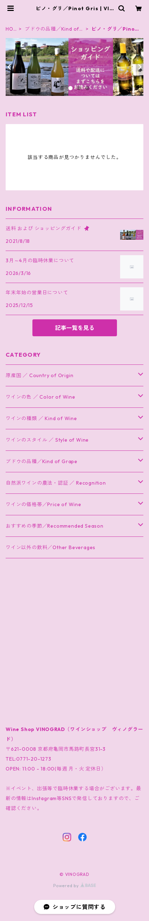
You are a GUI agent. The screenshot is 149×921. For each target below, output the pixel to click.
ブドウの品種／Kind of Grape (52, 29)
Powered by (74, 885)
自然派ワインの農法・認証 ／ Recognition (56, 483)
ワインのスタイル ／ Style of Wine (47, 440)
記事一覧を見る (74, 327)
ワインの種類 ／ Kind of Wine (41, 418)
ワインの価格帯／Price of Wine (43, 504)
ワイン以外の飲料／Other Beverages (50, 547)
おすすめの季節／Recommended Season (55, 526)
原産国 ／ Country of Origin (39, 375)
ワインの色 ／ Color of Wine (40, 397)
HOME (9, 29)
